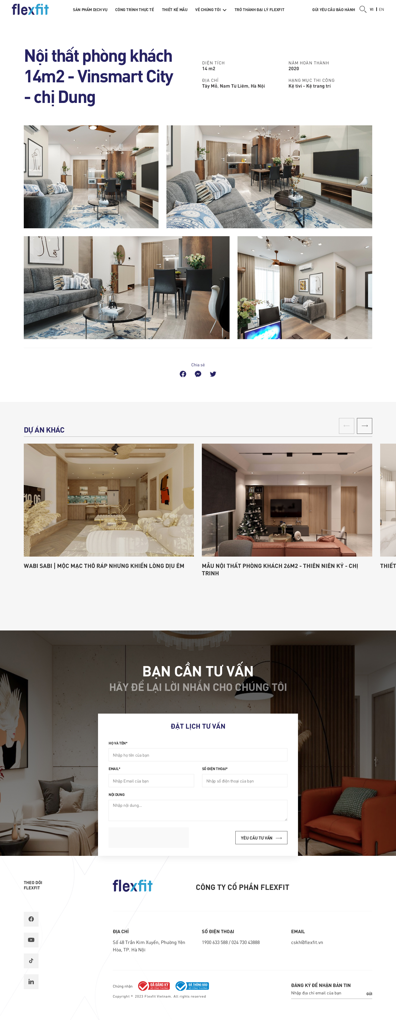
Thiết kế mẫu (175, 9)
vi (372, 9)
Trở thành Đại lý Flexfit (259, 9)
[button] (364, 426)
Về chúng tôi (210, 9)
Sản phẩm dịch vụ (90, 9)
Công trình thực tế (134, 9)
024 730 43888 (245, 942)
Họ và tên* (118, 743)
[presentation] (149, 837)
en (381, 9)
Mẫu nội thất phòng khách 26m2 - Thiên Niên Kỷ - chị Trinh (280, 569)
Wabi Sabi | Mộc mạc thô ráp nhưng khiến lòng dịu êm (104, 565)
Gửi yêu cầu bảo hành (333, 9)
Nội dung (116, 794)
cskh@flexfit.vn (307, 942)
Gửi (369, 993)
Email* (114, 768)
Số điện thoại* (215, 768)
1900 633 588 (215, 942)
